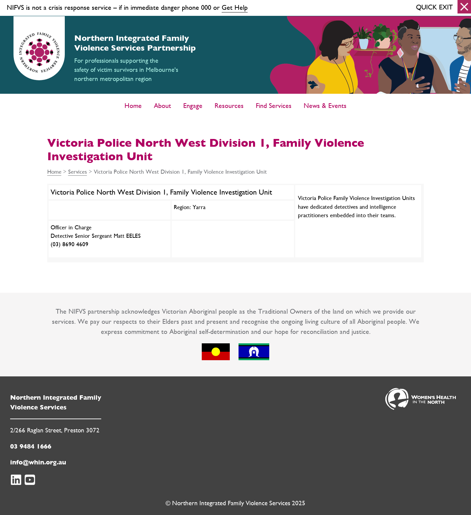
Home (133, 105)
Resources (229, 105)
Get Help (235, 7)
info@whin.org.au (38, 462)
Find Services (274, 105)
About (162, 105)
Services (77, 171)
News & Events (325, 105)
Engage (192, 105)
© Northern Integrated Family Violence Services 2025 (235, 503)
